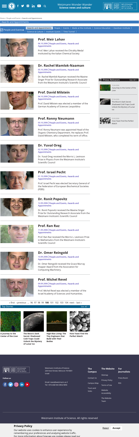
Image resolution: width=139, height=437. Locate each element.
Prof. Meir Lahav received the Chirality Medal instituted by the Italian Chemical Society (60, 52)
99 (42, 302)
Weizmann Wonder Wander (75, 6)
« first (12, 302)
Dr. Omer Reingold (53, 252)
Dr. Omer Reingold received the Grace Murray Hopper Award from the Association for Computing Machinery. (61, 266)
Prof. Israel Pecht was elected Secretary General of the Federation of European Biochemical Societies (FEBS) (63, 186)
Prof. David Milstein (54, 92)
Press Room (123, 378)
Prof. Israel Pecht (52, 172)
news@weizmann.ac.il (59, 382)
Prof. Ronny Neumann (56, 118)
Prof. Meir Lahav (51, 39)
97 (35, 302)
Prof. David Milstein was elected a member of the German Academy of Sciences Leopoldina (63, 105)
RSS (119, 383)
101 (52, 302)
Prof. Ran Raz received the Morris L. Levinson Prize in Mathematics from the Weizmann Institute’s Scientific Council (63, 240)
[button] (45, 6)
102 (57, 302)
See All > (133, 80)
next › (72, 302)
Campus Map (93, 383)
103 (61, 302)
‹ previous (21, 302)
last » (79, 302)
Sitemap (104, 375)
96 (31, 302)
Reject (106, 428)
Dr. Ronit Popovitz (52, 199)
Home (2, 18)
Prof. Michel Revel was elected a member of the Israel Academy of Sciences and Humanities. (62, 292)
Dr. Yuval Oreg (49, 145)
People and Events (13, 18)
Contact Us (92, 378)
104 (66, 302)
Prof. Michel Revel (52, 279)
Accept (116, 428)
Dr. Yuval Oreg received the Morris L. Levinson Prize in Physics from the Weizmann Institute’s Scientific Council (61, 159)
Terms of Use (106, 385)
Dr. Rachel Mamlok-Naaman (61, 65)
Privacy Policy (106, 380)
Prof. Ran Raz (49, 225)
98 (39, 302)
